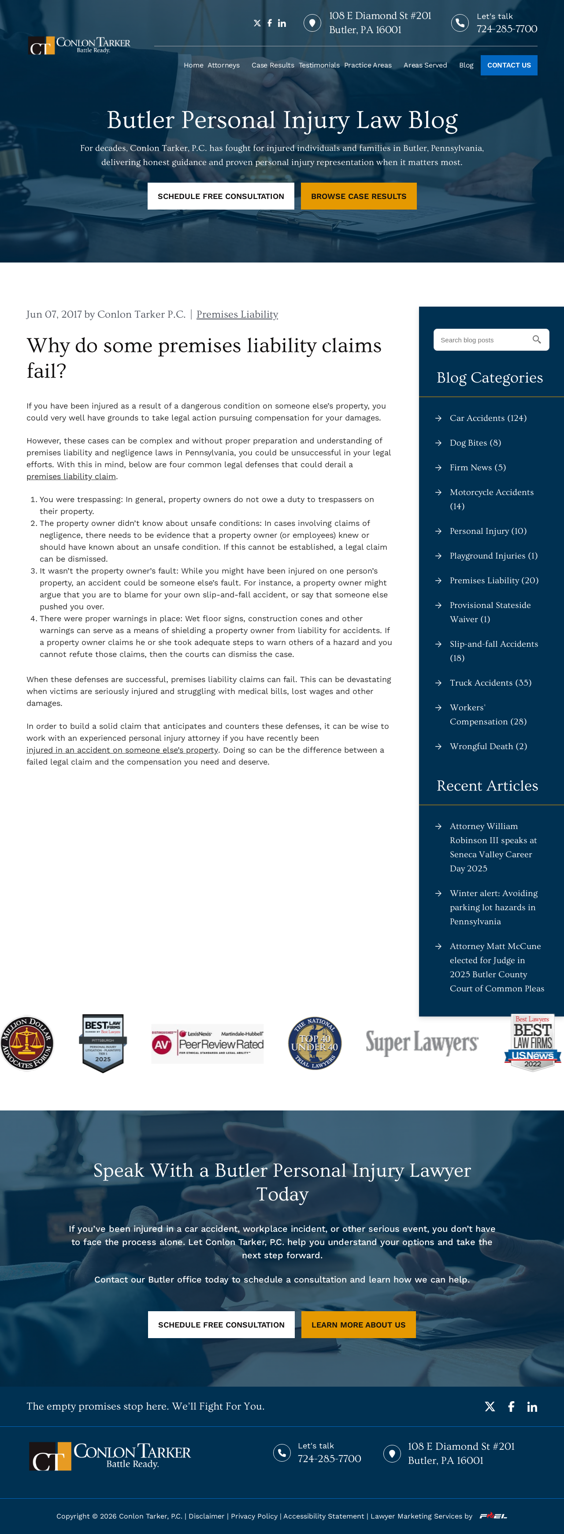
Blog (466, 65)
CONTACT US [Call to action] (509, 65)
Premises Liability (237, 314)
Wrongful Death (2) (488, 746)
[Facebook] (511, 1406)
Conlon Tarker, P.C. (150, 1516)
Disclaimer (207, 1516)
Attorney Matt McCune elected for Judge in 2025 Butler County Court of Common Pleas (497, 967)
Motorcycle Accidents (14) (492, 499)
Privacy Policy (254, 1516)
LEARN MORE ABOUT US (359, 1324)
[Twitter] (490, 1406)
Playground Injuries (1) (494, 556)
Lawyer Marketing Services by (439, 1516)
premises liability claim (71, 476)
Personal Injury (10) (488, 531)
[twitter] (257, 23)
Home (194, 65)
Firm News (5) (478, 468)
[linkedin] (282, 23)
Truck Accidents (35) (491, 683)
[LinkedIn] (532, 1406)
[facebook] (270, 23)
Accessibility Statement (323, 1516)
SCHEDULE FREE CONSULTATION (221, 196)
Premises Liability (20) (494, 580)
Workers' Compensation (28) (488, 715)
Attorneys (223, 65)
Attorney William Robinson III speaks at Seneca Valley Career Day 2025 (493, 847)
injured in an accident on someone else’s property (122, 749)
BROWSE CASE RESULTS (359, 196)
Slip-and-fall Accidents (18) (494, 651)
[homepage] (79, 45)
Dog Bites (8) (475, 443)
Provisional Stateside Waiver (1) (490, 612)
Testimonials (319, 65)
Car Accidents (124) (488, 418)
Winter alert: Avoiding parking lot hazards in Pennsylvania (494, 907)
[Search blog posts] (491, 340)
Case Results (273, 65)
